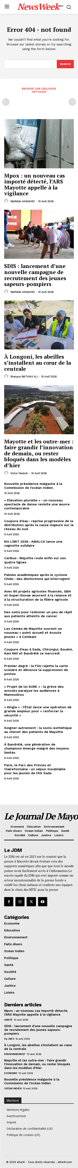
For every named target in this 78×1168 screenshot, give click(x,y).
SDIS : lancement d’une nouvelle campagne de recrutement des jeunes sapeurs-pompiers (35, 274)
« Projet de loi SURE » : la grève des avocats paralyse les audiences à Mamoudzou (34, 691)
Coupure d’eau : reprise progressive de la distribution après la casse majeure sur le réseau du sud (39, 525)
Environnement (15, 1054)
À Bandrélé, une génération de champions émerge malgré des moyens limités (36, 748)
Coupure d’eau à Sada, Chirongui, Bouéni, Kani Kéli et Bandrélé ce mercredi (38, 651)
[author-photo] (7, 201)
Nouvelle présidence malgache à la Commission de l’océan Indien (33, 486)
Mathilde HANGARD (22, 201)
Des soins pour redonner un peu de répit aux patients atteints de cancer (38, 614)
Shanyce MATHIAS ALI (24, 376)
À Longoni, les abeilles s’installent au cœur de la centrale (37, 362)
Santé (8, 1019)
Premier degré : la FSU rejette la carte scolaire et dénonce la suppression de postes (36, 670)
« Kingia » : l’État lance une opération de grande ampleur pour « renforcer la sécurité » (38, 711)
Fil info (9, 1038)
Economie (10, 1073)
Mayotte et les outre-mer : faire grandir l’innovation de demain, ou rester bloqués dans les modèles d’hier (39, 453)
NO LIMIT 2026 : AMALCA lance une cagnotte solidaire (33, 543)
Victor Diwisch (19, 473)
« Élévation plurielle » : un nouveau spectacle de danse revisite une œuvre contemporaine (37, 504)
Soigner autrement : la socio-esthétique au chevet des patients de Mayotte (38, 730)
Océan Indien (12, 1088)
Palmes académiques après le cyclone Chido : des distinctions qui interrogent (37, 577)
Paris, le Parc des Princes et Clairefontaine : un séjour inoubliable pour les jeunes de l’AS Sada (35, 769)
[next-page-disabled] (72, 102)
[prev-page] (6, 102)
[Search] (65, 64)
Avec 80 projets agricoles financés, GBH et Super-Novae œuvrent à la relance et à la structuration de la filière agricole (38, 595)
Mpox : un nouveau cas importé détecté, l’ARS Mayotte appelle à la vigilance (34, 184)
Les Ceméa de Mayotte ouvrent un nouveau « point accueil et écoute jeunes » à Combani (33, 633)
